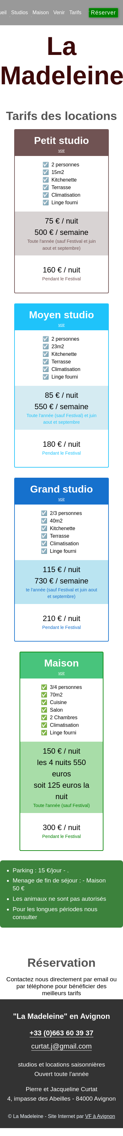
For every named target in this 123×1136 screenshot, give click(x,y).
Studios (19, 12)
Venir (59, 12)
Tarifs (75, 12)
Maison (40, 12)
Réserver (103, 12)
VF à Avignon (100, 1116)
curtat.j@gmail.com (61, 1046)
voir (61, 150)
